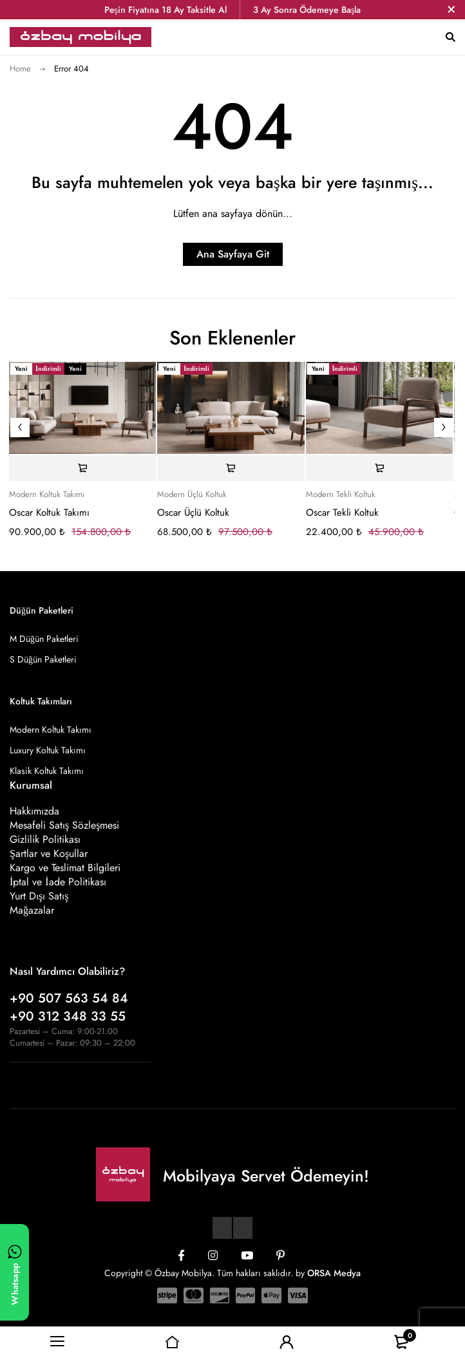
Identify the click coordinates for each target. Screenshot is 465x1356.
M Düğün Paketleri (44, 638)
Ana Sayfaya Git (232, 254)
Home (20, 68)
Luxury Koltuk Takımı (48, 750)
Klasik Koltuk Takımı (47, 770)
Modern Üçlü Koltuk (192, 494)
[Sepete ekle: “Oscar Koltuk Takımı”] (82, 468)
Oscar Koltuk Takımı (49, 512)
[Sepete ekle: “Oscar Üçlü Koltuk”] (230, 468)
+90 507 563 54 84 (69, 998)
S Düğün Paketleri (43, 659)
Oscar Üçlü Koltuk (193, 512)
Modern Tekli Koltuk (340, 494)
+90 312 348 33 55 (68, 1016)
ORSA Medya (334, 1273)
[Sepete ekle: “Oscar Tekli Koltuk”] (379, 468)
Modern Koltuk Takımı (46, 494)
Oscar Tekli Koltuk (342, 512)
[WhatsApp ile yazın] (14, 1272)
